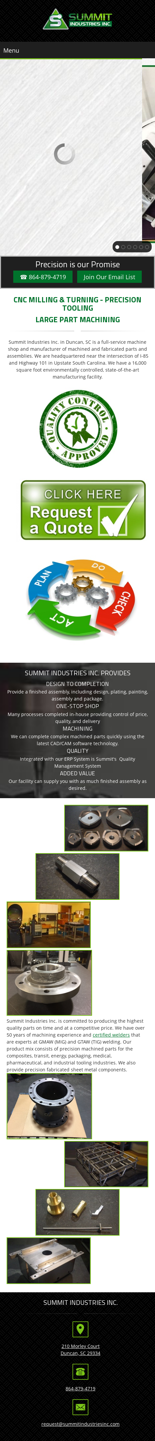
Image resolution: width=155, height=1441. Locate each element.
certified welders (111, 1035)
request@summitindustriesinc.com (80, 1424)
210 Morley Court (81, 1346)
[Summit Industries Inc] (78, 19)
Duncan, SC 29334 (80, 1353)
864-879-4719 (80, 1388)
